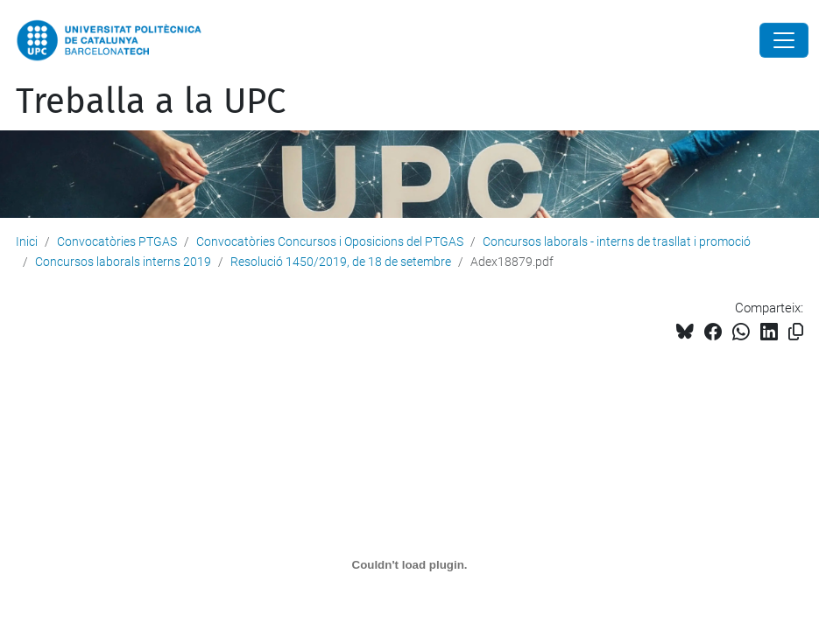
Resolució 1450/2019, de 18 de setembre (340, 262)
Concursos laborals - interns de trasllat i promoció (617, 241)
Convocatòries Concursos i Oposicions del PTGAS (329, 241)
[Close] (783, 40)
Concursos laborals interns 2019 (123, 262)
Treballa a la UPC (151, 101)
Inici (27, 241)
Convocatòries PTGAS (117, 241)
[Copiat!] (795, 332)
